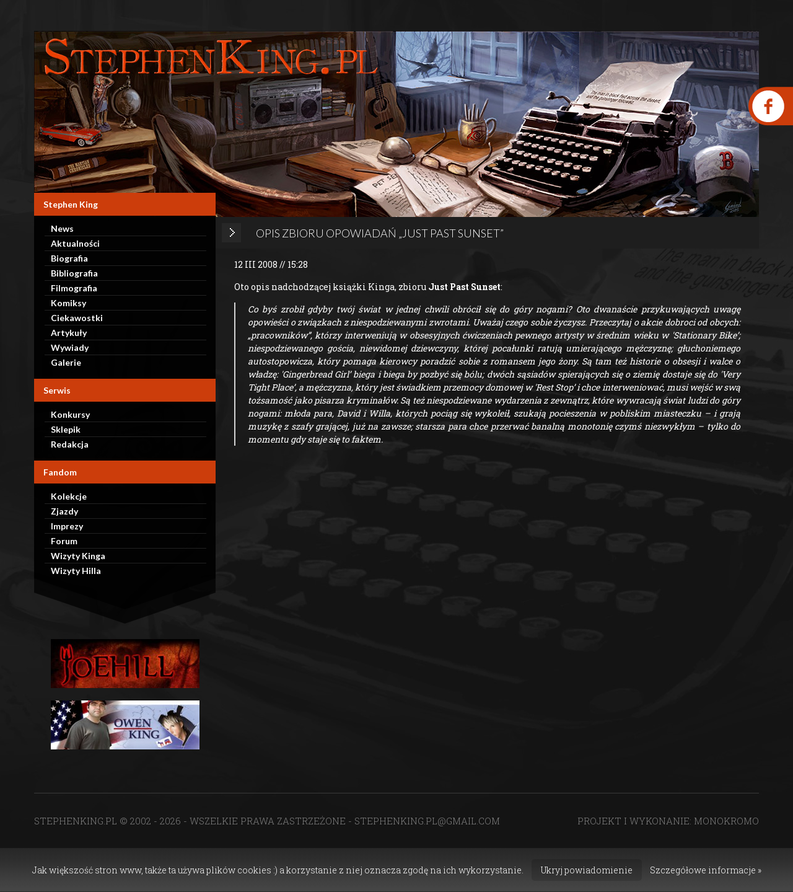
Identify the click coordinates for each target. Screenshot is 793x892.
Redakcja (70, 444)
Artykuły (69, 332)
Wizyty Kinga (78, 555)
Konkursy (70, 414)
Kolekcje (69, 496)
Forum (64, 541)
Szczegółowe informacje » (705, 870)
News (62, 228)
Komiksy (68, 303)
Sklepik (66, 429)
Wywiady (70, 347)
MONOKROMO (726, 821)
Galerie (66, 362)
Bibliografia (74, 273)
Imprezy (67, 526)
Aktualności (75, 243)
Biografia (69, 258)
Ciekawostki (77, 317)
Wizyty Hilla (76, 570)
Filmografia (74, 288)
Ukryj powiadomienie (587, 870)
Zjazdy (64, 511)
